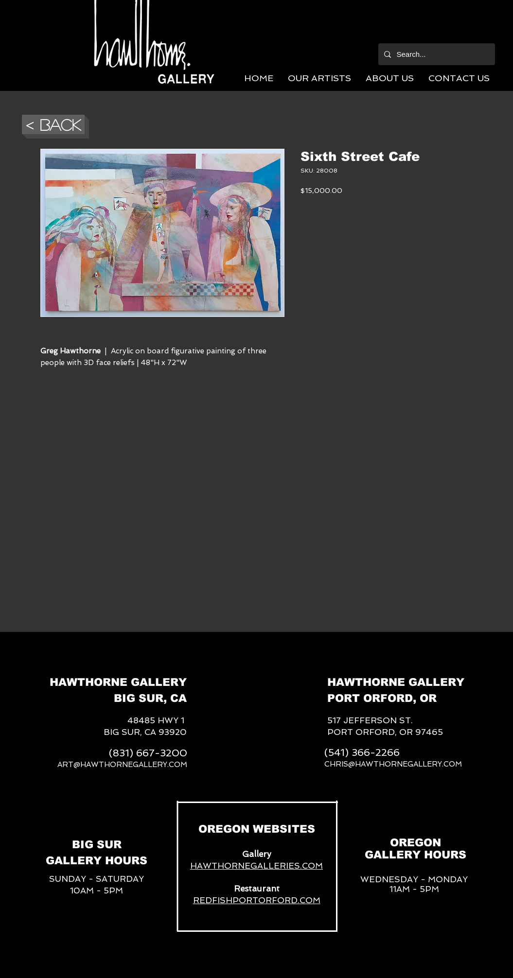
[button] (319, 78)
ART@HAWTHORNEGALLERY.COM (122, 764)
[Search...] (436, 54)
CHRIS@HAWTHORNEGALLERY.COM (393, 764)
